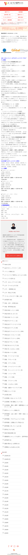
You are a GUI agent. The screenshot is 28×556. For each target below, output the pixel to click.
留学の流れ (20, 17)
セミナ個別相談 (7, 20)
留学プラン (7, 12)
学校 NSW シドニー (12, 22)
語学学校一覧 (7, 14)
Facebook (9, 546)
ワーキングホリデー (7, 17)
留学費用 (21, 12)
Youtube (18, 546)
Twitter (12, 546)
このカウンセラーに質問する (15, 255)
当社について (21, 20)
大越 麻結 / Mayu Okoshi (14, 231)
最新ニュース (6, 22)
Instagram (15, 546)
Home (2, 22)
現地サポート (21, 14)
